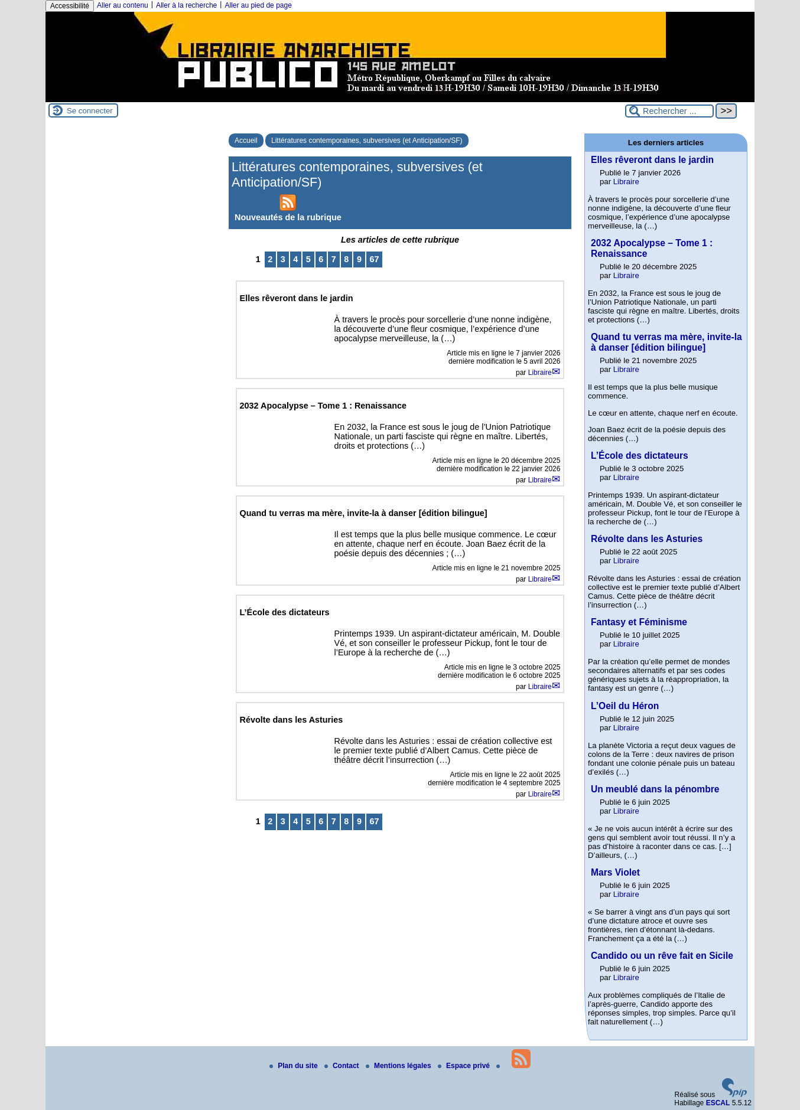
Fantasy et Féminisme (639, 622)
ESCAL (718, 1103)
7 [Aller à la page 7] (333, 259)
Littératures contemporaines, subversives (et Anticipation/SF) (366, 140)
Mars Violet (615, 872)
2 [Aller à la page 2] (270, 259)
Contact (342, 1066)
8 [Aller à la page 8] (346, 259)
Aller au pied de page (258, 5)
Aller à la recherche (186, 5)
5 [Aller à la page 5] (308, 259)
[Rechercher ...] (669, 111)
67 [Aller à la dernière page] (374, 259)
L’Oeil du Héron (625, 706)
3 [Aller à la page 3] (283, 259)
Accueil (246, 140)
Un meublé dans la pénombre (655, 789)
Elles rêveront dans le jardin (652, 160)
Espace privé (465, 1066)
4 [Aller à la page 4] (295, 259)
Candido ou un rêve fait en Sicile (662, 956)
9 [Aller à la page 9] (359, 259)
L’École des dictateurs (639, 455)
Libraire (540, 372)
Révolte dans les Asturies (647, 539)
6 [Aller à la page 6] (320, 259)
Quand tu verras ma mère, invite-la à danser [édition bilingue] (666, 342)
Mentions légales (399, 1066)
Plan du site (294, 1066)
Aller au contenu (122, 5)
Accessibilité (69, 6)
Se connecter (90, 110)
